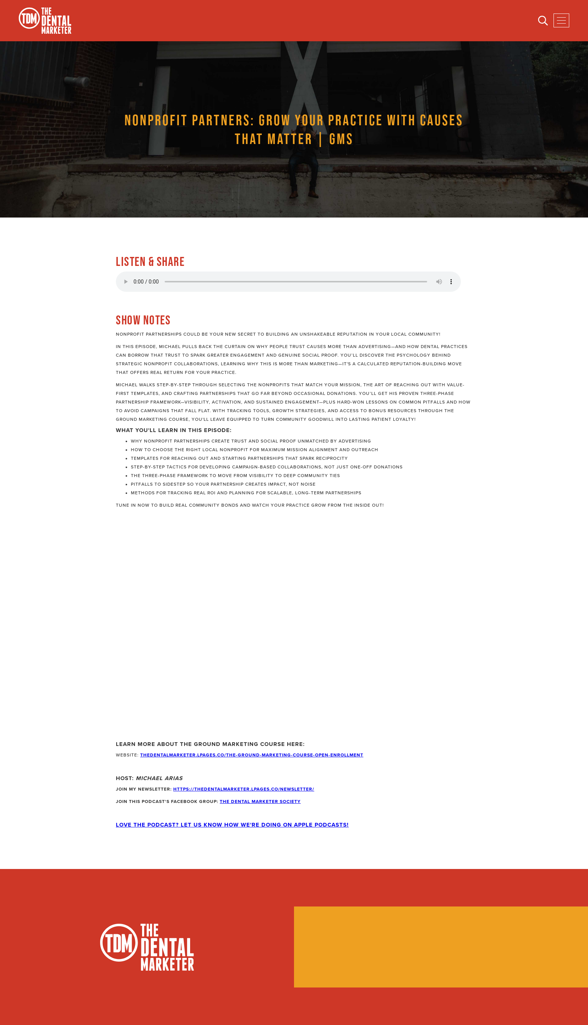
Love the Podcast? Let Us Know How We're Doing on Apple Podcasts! (232, 824)
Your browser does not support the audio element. (288, 282)
